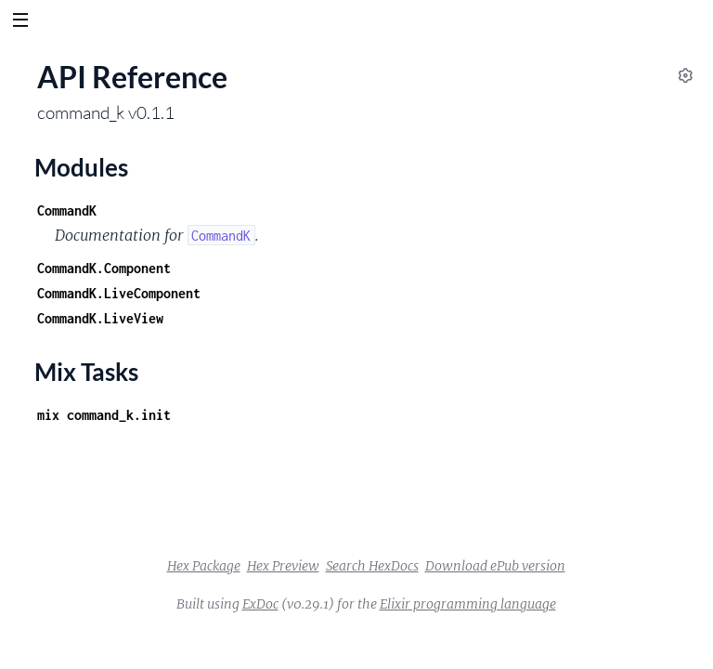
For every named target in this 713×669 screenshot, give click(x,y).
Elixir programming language (468, 604)
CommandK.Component (104, 268)
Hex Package (203, 566)
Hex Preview (283, 566)
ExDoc (260, 604)
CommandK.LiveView (100, 318)
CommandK (67, 210)
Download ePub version (495, 566)
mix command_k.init (104, 415)
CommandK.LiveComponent (119, 293)
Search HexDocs (372, 565)
